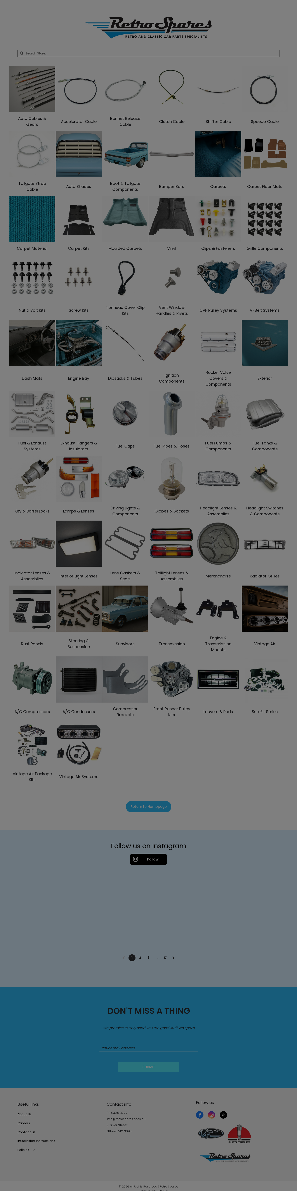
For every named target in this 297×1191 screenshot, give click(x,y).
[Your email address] (148, 1048)
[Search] (148, 53)
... (157, 957)
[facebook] (199, 1115)
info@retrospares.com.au (126, 1119)
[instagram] (211, 1115)
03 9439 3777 (117, 1113)
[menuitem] (59, 1114)
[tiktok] (223, 1115)
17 (165, 957)
